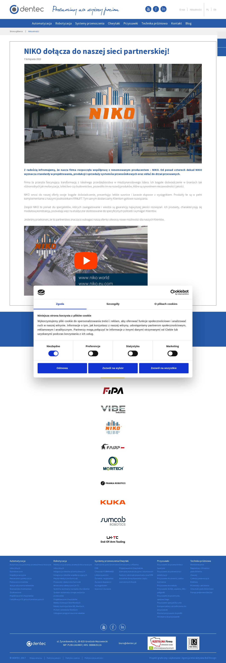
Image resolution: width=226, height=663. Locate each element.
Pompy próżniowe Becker (201, 592)
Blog (188, 23)
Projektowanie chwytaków (22, 595)
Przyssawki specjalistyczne (169, 602)
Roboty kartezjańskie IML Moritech (68, 606)
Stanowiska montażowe (20, 589)
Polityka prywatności (94, 658)
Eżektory (194, 582)
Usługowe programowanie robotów (69, 613)
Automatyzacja (42, 23)
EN (215, 9)
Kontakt (176, 23)
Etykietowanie (16, 571)
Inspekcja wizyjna (18, 575)
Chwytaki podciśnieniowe (201, 589)
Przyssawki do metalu (167, 585)
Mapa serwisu (36, 658)
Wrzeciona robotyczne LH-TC (66, 585)
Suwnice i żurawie (103, 589)
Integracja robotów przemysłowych (69, 571)
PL (207, 9)
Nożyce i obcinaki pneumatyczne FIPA (136, 575)
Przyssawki (130, 23)
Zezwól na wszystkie (164, 368)
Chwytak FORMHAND (104, 571)
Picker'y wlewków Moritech (65, 609)
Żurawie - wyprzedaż (104, 578)
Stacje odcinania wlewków (22, 585)
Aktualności (196, 9)
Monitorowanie (197, 564)
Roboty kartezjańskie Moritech (67, 602)
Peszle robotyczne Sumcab (65, 578)
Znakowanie (15, 592)
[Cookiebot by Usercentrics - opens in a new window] (173, 292)
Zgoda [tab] (60, 304)
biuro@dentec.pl (127, 643)
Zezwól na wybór (113, 368)
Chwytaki (114, 23)
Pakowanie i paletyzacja (21, 578)
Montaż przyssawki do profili (169, 613)
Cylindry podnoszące (199, 578)
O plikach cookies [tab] (165, 304)
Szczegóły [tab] (112, 304)
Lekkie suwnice (101, 575)
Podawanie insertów (19, 582)
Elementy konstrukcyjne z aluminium (136, 571)
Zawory (193, 575)
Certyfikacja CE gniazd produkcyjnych (27, 599)
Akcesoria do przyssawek (168, 616)
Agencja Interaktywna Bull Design (199, 657)
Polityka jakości (54, 658)
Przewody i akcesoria (199, 585)
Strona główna (16, 31)
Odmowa (62, 368)
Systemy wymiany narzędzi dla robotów (71, 589)
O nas (182, 9)
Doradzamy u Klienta (129, 564)
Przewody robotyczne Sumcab (67, 582)
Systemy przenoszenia (89, 23)
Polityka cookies (73, 658)
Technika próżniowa (154, 23)
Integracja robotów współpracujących (70, 575)
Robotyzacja (63, 23)
